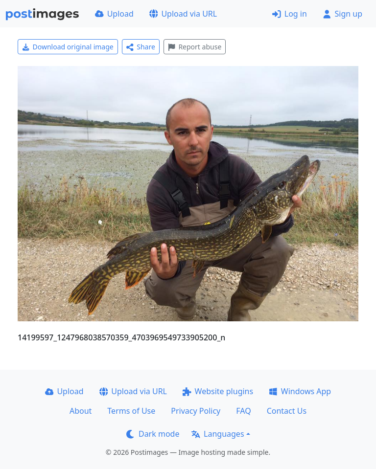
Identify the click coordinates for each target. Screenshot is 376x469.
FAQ (243, 410)
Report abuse (194, 46)
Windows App (300, 391)
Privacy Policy (195, 410)
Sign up (342, 13)
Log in (289, 13)
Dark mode (152, 433)
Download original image (68, 46)
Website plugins (218, 391)
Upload (114, 13)
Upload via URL (183, 13)
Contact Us (286, 410)
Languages (217, 433)
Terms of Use (131, 410)
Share (140, 46)
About (81, 410)
